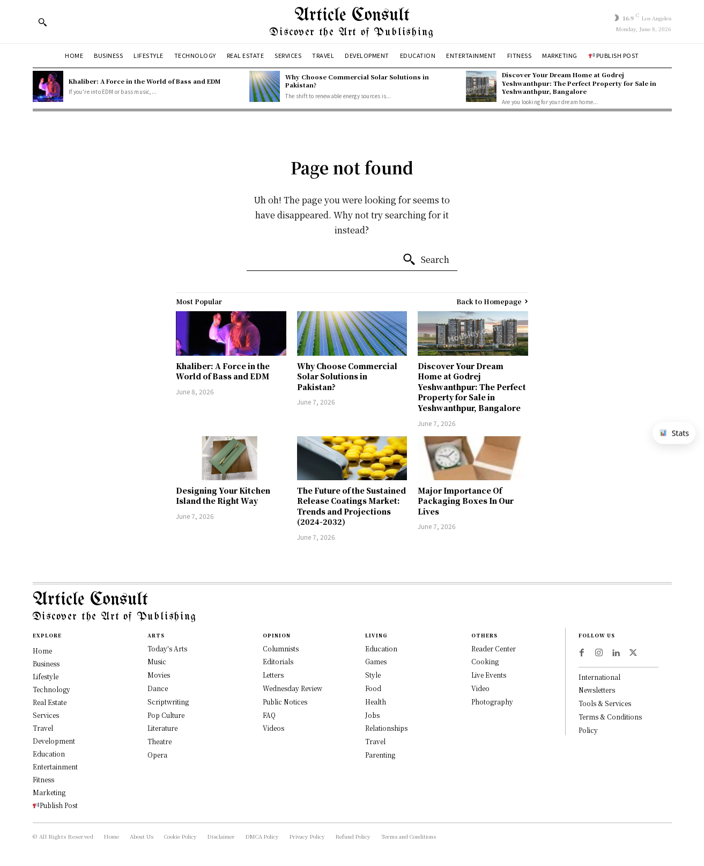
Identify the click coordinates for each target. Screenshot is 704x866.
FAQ (269, 715)
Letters (273, 674)
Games (376, 661)
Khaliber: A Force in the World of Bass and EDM (144, 81)
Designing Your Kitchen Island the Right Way (223, 496)
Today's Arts (167, 648)
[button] (42, 22)
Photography (492, 701)
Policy (588, 730)
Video (480, 688)
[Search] (425, 259)
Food (373, 688)
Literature (162, 727)
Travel (375, 741)
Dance (157, 688)
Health (375, 701)
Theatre (159, 741)
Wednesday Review (292, 688)
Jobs (372, 715)
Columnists (281, 648)
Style (373, 674)
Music (156, 661)
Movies (158, 674)
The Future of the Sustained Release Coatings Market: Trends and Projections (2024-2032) (351, 506)
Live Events (488, 674)
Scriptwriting (168, 701)
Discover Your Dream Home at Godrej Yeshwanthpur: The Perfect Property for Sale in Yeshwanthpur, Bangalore (579, 83)
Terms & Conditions (610, 716)
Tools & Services (605, 703)
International (599, 676)
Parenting (380, 754)
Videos (273, 727)
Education (381, 648)
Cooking (485, 661)
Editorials (278, 661)
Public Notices (285, 701)
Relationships (386, 727)
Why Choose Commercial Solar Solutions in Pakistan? (357, 80)
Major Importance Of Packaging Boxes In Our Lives (466, 501)
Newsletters (597, 689)
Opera (157, 754)
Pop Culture (165, 715)
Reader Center (493, 648)
